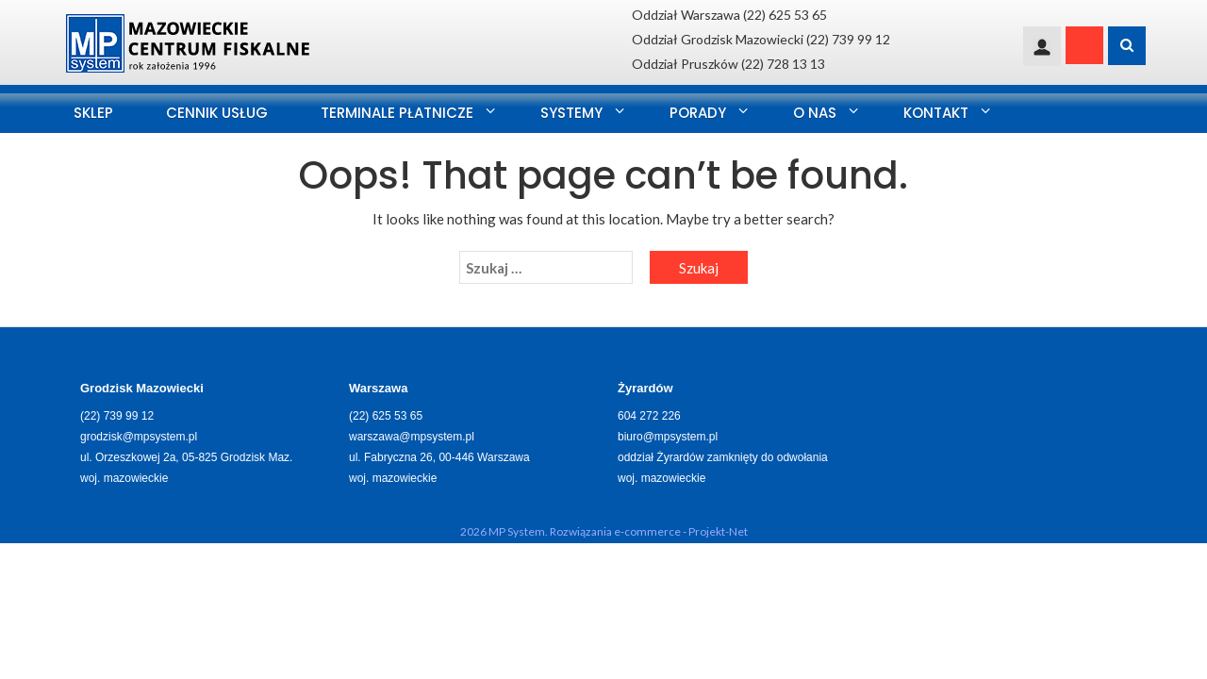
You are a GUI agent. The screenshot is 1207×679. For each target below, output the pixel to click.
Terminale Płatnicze (397, 113)
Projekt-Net (718, 531)
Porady (698, 113)
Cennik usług (217, 113)
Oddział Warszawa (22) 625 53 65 (729, 15)
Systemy (571, 113)
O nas (814, 113)
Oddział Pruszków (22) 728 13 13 (728, 64)
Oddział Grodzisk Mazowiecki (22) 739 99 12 (761, 39)
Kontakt (935, 113)
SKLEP (93, 113)
